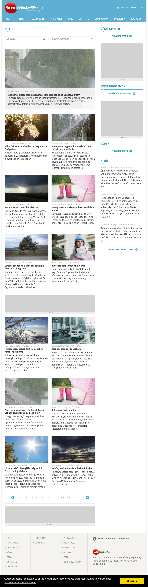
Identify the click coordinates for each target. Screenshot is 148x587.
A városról (40, 542)
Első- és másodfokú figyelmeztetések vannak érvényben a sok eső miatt (24, 411)
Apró (70, 19)
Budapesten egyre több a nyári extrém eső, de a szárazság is (72, 148)
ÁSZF (66, 557)
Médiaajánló (70, 538)
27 (75, 497)
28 (81, 497)
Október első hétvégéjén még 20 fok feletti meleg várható (23, 470)
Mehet (44, 38)
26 (69, 497)
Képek (21, 19)
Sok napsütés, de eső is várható (21, 207)
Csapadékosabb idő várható (66, 349)
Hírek (7, 19)
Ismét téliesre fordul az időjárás (68, 266)
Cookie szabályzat (73, 562)
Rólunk (67, 552)
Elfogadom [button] (132, 581)
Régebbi (87, 497)
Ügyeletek (84, 19)
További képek (120, 151)
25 (63, 497)
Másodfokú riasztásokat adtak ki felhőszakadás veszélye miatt (44, 95)
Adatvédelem (70, 542)
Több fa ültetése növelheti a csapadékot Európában (26, 148)
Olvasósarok (101, 19)
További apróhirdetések (120, 249)
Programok (56, 19)
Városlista (43, 8)
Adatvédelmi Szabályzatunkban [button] (20, 582)
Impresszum (69, 547)
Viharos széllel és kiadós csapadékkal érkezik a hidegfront (24, 267)
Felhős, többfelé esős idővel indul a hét (72, 468)
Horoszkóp (12, 566)
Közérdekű (119, 19)
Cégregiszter (38, 19)
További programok (120, 93)
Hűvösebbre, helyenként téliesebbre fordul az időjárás (24, 350)
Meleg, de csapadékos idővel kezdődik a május (73, 209)
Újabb (12, 497)
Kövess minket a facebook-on (113, 539)
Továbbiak (136, 19)
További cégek (120, 36)
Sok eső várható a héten (64, 410)
